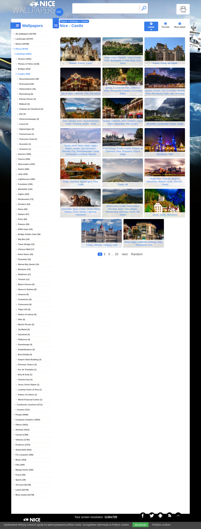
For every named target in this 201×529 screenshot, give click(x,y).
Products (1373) (23, 445)
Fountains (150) (25, 184)
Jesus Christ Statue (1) (28, 385)
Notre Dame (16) (25, 254)
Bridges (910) (24, 69)
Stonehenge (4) (25, 344)
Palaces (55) (23, 224)
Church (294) (24, 159)
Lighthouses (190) (26, 179)
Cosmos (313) (23, 410)
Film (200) (20, 465)
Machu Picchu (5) (26, 324)
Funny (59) (21, 475)
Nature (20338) (22, 44)
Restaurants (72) (25, 199)
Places (64, 21)
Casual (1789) (22, 435)
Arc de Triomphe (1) (27, 369)
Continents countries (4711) (30, 405)
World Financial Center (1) (30, 400)
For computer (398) (24, 455)
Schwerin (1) (25, 149)
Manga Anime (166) (24, 470)
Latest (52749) (22, 490)
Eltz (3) (22, 114)
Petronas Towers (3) (27, 364)
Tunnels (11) (23, 279)
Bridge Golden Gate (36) (29, 234)
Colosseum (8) (25, 304)
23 (116, 255)
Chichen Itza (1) (25, 379)
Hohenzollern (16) (27, 89)
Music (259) (21, 460)
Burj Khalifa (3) (25, 354)
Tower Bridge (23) (26, 244)
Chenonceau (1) (26, 134)
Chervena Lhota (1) (28, 139)
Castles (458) (24, 74)
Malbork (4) (24, 104)
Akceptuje (140, 524)
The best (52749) (23, 485)
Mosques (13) (24, 269)
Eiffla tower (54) (25, 229)
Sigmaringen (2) (26, 129)
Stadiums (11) (24, 274)
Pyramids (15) (24, 259)
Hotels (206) (23, 169)
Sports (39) (21, 480)
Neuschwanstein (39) (29, 79)
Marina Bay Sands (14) (28, 264)
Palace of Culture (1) (27, 395)
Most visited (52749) (25, 495)
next (124, 255)
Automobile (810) (23, 450)
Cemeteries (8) (25, 299)
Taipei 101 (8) (24, 309)
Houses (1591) (24, 59)
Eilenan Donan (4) (27, 99)
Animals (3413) (22, 430)
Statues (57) (23, 214)
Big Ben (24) (23, 239)
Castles (84, 21)
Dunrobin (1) (25, 144)
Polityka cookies (161, 524)
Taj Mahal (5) (24, 329)
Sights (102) (23, 194)
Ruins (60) (22, 209)
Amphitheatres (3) (26, 349)
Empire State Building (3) (29, 359)
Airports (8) (23, 294)
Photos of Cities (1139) (28, 64)
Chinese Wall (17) (26, 249)
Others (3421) (22, 425)
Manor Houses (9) (26, 284)
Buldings (74, 21)
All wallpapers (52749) (26, 34)
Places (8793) (22, 49)
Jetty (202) (23, 174)
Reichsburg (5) (26, 94)
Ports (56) (22, 219)
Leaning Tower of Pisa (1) (30, 390)
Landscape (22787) (24, 39)
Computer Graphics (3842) (28, 420)
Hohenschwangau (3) (29, 119)
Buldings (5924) (24, 54)
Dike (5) (21, 319)
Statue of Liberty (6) (27, 314)
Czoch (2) (23, 124)
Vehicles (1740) (23, 440)
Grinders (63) (24, 204)
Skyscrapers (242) (26, 164)
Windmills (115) (25, 189)
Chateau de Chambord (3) (31, 109)
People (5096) (22, 415)
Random (136, 255)
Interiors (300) (24, 154)
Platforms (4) (24, 339)
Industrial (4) (24, 334)
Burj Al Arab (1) (25, 374)
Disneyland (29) (26, 84)
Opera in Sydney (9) (27, 289)
